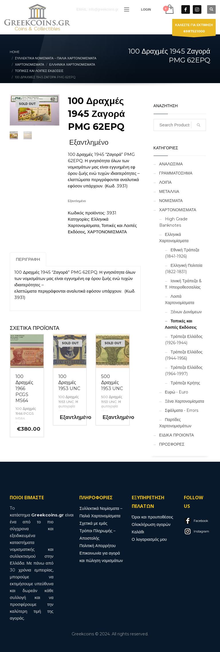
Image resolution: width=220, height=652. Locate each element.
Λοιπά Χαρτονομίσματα (180, 299)
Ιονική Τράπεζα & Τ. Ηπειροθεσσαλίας (183, 284)
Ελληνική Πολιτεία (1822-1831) (184, 268)
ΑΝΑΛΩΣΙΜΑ (171, 164)
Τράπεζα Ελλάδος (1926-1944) (184, 339)
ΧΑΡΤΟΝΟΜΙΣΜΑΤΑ (107, 231)
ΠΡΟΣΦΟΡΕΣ (171, 444)
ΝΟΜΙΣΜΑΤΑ (171, 200)
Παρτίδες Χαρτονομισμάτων (175, 422)
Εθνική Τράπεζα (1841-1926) (182, 253)
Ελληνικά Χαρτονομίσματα (174, 237)
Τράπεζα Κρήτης (185, 382)
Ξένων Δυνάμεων (186, 311)
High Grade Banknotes (173, 222)
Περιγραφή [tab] (28, 259)
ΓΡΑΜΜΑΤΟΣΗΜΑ (175, 173)
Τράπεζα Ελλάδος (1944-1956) (184, 355)
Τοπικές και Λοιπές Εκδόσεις (181, 324)
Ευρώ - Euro (176, 392)
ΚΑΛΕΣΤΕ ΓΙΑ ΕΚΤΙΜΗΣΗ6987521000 (194, 29)
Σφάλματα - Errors (181, 410)
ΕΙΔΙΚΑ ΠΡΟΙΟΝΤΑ (176, 435)
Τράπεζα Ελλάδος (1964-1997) (184, 370)
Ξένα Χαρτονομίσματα (184, 401)
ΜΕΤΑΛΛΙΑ (169, 191)
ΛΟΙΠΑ (165, 182)
